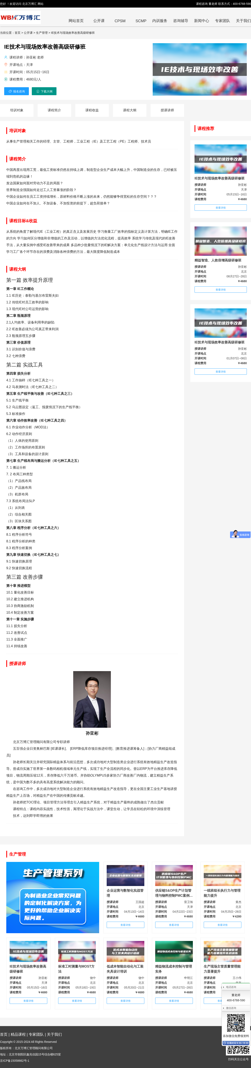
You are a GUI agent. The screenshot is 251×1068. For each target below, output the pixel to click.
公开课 (99, 21)
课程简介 (54, 110)
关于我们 (243, 21)
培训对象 (16, 110)
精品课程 (18, 1034)
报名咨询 (16, 91)
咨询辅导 (180, 21)
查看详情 (221, 207)
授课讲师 (167, 110)
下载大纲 (44, 91)
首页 (4, 1034)
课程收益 (92, 110)
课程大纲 (129, 110)
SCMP (141, 21)
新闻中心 (201, 21)
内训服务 (159, 21)
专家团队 (222, 21)
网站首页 (76, 21)
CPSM (120, 21)
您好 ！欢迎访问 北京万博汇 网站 (22, 3)
